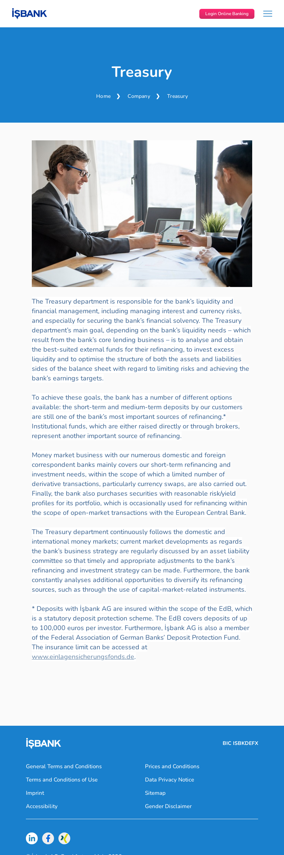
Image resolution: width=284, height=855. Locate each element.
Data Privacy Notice (169, 779)
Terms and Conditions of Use (62, 779)
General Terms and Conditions (64, 766)
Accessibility (42, 806)
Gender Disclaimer (168, 806)
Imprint (35, 793)
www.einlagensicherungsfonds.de (83, 656)
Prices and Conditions (172, 766)
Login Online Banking (226, 14)
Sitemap (155, 793)
